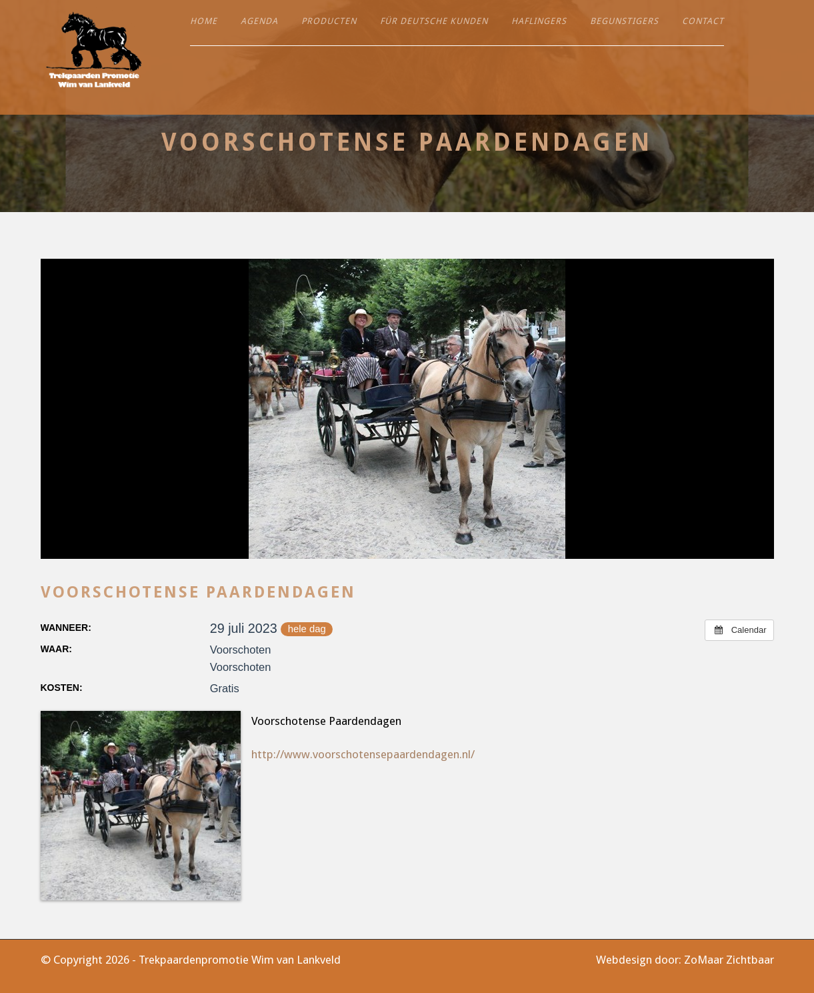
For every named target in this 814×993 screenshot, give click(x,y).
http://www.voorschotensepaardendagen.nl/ (363, 754)
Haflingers (539, 21)
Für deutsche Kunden (434, 21)
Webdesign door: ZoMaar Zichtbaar (685, 959)
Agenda (259, 21)
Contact (703, 21)
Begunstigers (624, 21)
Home (203, 21)
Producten (329, 21)
